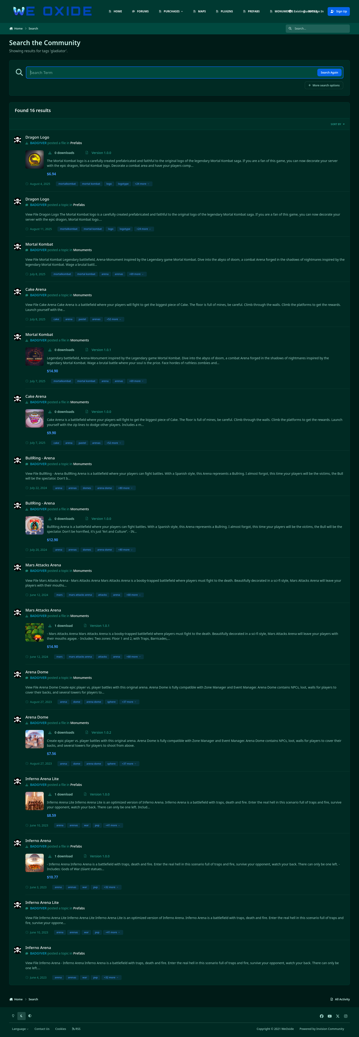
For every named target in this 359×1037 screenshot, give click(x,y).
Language (20, 1029)
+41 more (113, 825)
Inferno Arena (38, 840)
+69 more (136, 274)
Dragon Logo (37, 137)
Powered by (321, 1029)
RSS (76, 1029)
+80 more (125, 488)
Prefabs (76, 143)
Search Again (329, 72)
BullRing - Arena (40, 458)
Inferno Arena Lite (42, 778)
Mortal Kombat (39, 244)
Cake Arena (35, 289)
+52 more (114, 319)
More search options (324, 85)
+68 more (133, 594)
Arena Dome (36, 672)
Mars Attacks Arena (43, 565)
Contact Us (42, 1029)
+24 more (142, 183)
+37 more (129, 701)
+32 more (111, 887)
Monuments (82, 250)
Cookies (60, 1029)
